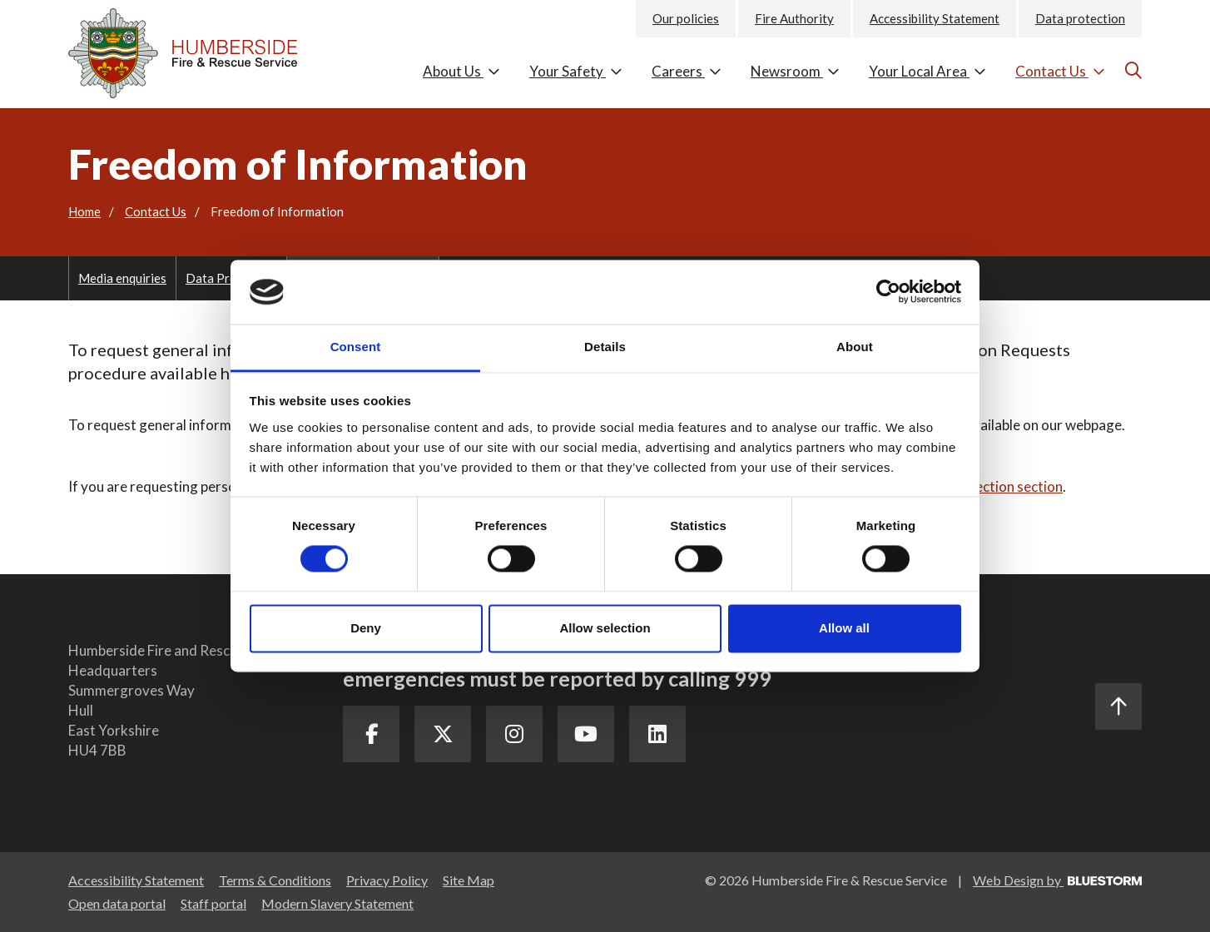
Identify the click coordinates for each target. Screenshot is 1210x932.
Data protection (1080, 18)
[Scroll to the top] (1118, 706)
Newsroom (795, 71)
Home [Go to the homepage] (84, 211)
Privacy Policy (387, 880)
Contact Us (1060, 71)
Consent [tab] (355, 347)
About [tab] (854, 347)
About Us (461, 71)
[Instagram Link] (518, 735)
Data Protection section (988, 486)
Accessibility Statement (934, 18)
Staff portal (213, 903)
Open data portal (117, 903)
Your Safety (575, 71)
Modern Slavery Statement (337, 903)
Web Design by (1057, 880)
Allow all (844, 628)
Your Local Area (927, 71)
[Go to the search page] (1131, 69)
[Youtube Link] (592, 735)
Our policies (685, 18)
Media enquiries (122, 277)
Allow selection (604, 628)
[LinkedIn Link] (665, 735)
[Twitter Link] (445, 735)
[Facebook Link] (372, 735)
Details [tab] (605, 347)
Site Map (468, 880)
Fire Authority (794, 18)
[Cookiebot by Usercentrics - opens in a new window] (888, 292)
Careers (687, 71)
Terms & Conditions (275, 880)
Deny (365, 628)
